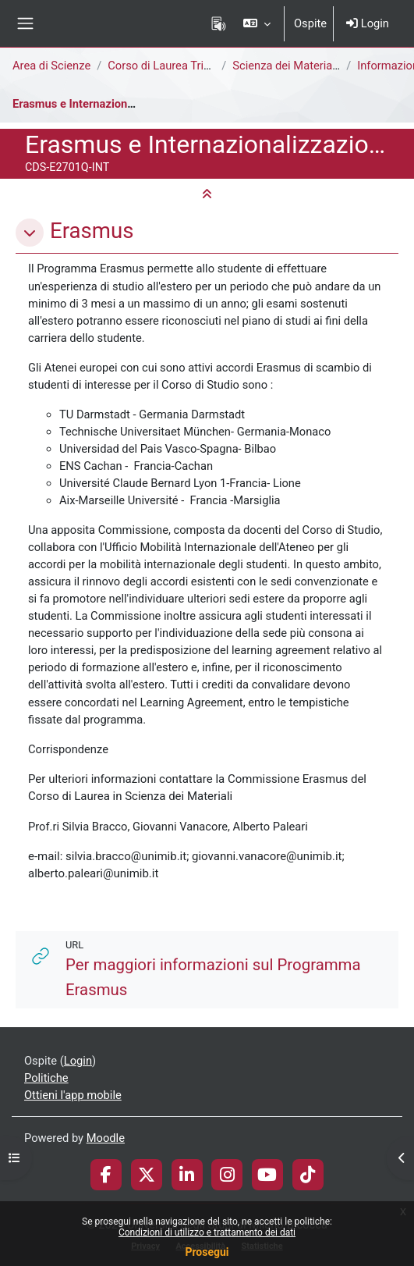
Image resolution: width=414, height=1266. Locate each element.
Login (367, 23)
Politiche (46, 1078)
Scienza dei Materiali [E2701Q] (309, 66)
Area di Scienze (51, 66)
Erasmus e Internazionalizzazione (99, 104)
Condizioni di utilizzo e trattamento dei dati (207, 1232)
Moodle (106, 1138)
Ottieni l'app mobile (73, 1095)
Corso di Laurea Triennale (172, 66)
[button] (257, 23)
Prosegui (206, 1252)
